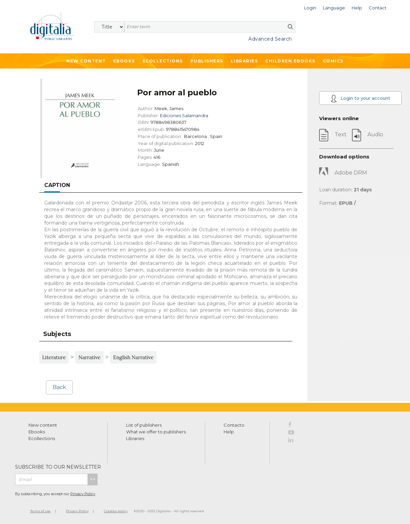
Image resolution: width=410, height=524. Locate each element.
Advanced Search (270, 39)
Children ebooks (290, 60)
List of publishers (144, 425)
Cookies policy (115, 511)
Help (229, 431)
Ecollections (162, 60)
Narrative (89, 357)
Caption (57, 185)
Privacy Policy (82, 493)
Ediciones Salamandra (184, 115)
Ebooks (124, 60)
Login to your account (360, 98)
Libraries (244, 60)
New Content (86, 60)
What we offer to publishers (156, 431)
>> (93, 479)
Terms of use (40, 511)
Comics (333, 60)
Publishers (206, 60)
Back (59, 387)
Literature (54, 357)
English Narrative (133, 357)
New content (42, 425)
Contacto (234, 425)
